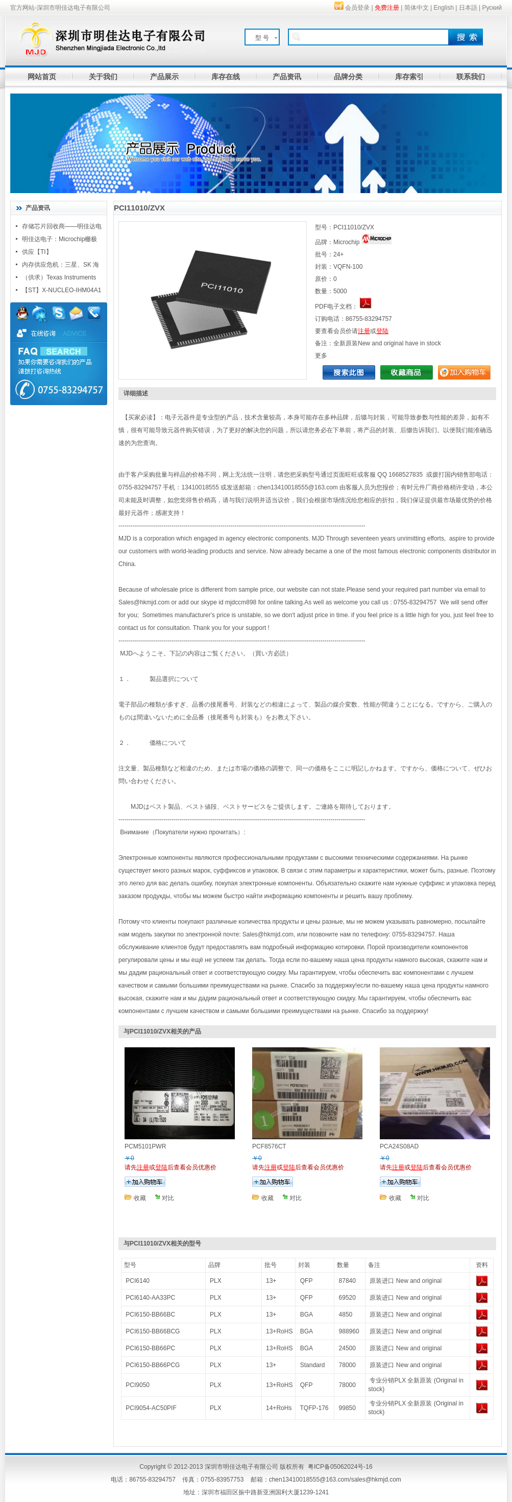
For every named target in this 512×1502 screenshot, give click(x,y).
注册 (364, 331)
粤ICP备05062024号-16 (340, 1466)
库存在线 (225, 77)
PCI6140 (138, 1280)
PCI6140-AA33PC (150, 1297)
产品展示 (164, 77)
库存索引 (409, 77)
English (444, 7)
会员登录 (357, 7)
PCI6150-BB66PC (150, 1348)
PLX (216, 1280)
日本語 (468, 7)
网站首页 (42, 77)
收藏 (140, 1198)
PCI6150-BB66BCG (153, 1331)
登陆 (382, 331)
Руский (492, 7)
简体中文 (416, 7)
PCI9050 (138, 1385)
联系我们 (470, 77)
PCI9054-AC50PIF (151, 1408)
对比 (168, 1198)
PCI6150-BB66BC (150, 1314)
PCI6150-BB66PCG (153, 1365)
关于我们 (103, 77)
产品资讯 (287, 77)
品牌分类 (348, 77)
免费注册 (387, 7)
